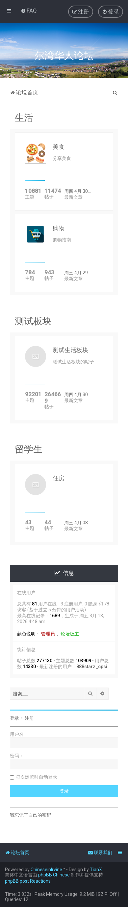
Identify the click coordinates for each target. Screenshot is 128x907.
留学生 (28, 449)
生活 (24, 117)
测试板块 (33, 321)
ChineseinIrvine (46, 869)
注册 (29, 718)
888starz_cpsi (91, 666)
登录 (14, 718)
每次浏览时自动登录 (36, 777)
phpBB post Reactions (28, 881)
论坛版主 (70, 633)
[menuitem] (28, 10)
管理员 (48, 633)
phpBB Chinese (54, 874)
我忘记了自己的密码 (30, 815)
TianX (96, 869)
